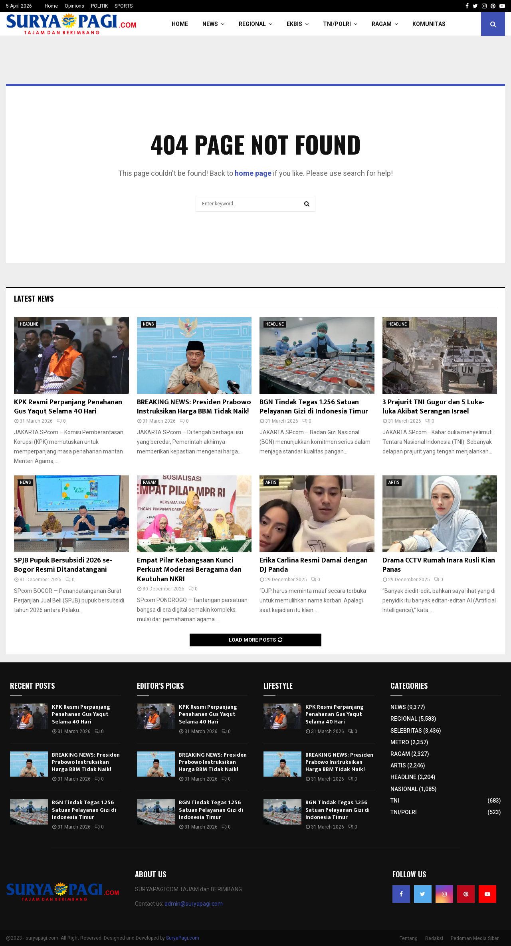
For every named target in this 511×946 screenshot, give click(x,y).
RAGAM (382, 24)
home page (253, 173)
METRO (399, 742)
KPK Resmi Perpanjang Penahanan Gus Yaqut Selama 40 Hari (68, 406)
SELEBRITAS (406, 730)
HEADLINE (29, 324)
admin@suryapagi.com (193, 903)
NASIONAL (404, 789)
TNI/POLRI (337, 24)
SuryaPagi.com (182, 938)
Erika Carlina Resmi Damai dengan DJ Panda (313, 565)
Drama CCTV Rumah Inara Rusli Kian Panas (438, 565)
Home (51, 6)
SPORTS (124, 6)
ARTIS (271, 482)
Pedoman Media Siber (475, 938)
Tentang (409, 938)
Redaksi (434, 938)
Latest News (33, 298)
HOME (180, 24)
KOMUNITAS (429, 24)
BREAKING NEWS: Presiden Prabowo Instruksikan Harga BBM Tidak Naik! (194, 406)
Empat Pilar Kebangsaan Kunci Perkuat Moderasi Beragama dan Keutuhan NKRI (189, 569)
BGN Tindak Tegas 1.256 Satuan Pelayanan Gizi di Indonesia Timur (313, 406)
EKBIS (294, 24)
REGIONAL (252, 24)
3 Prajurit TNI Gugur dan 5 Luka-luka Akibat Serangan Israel (433, 406)
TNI (394, 800)
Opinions (74, 6)
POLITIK (99, 6)
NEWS (210, 24)
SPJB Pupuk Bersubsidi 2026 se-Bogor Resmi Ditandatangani (63, 565)
